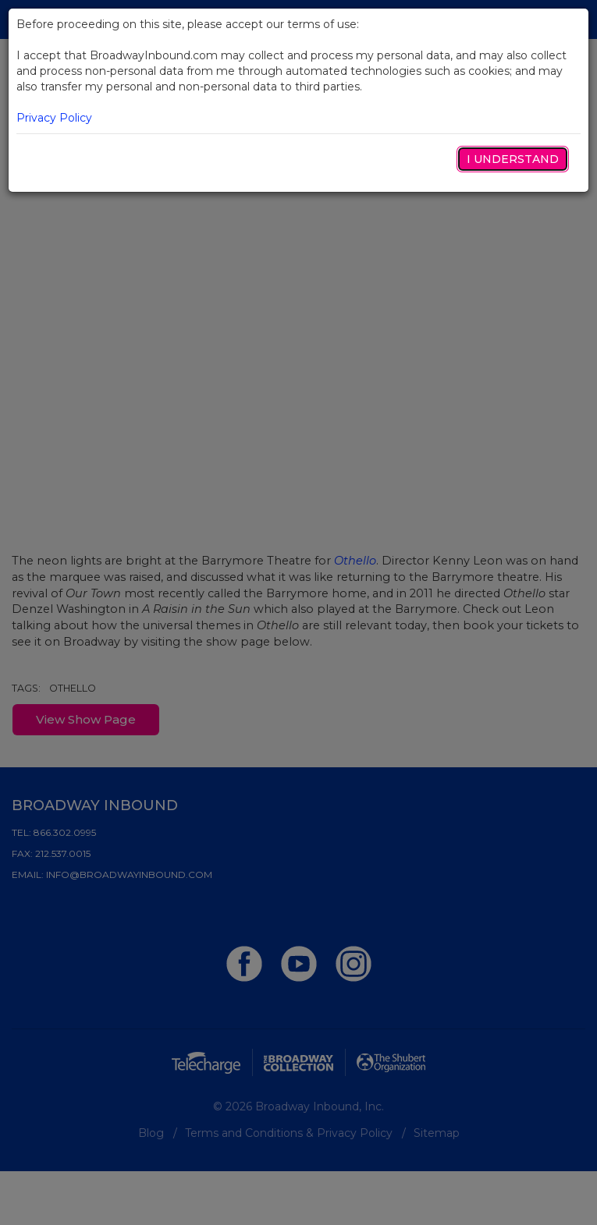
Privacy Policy (54, 118)
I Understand (513, 159)
